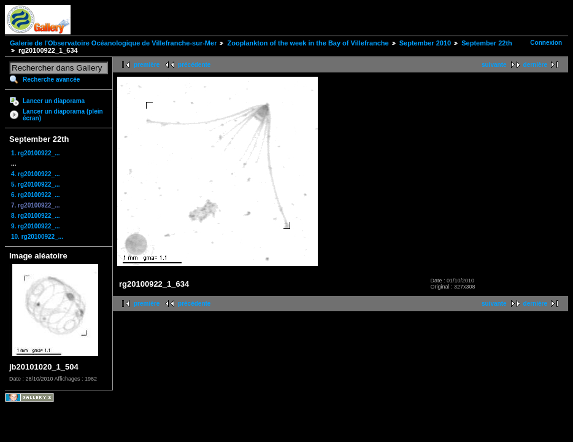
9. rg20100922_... (35, 226)
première (147, 64)
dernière (535, 64)
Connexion (546, 42)
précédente (194, 64)
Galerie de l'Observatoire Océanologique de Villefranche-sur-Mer (113, 43)
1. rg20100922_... (35, 153)
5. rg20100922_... (35, 184)
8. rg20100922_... (35, 215)
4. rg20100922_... (35, 174)
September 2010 (425, 43)
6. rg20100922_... (35, 195)
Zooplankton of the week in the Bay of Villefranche (307, 43)
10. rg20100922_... (37, 236)
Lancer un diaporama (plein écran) (63, 115)
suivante (494, 64)
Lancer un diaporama (54, 101)
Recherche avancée (51, 79)
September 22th (486, 43)
